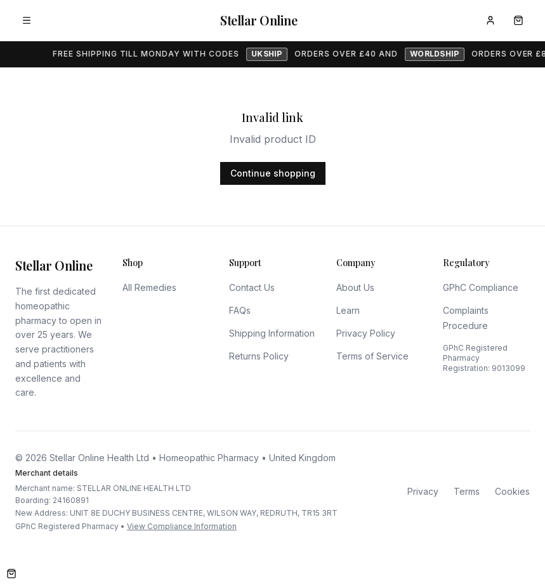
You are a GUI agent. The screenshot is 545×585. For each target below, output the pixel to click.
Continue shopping (272, 173)
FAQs (240, 310)
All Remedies (149, 287)
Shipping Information (272, 333)
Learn (348, 310)
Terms (467, 491)
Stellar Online (258, 20)
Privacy (422, 491)
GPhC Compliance (480, 287)
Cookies (512, 491)
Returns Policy (259, 356)
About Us (355, 287)
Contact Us (252, 287)
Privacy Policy (365, 333)
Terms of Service (372, 356)
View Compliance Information (182, 526)
